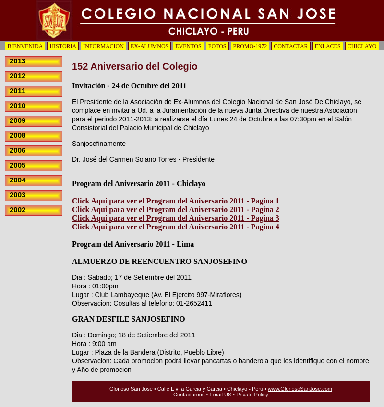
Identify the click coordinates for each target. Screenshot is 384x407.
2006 (17, 150)
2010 (17, 105)
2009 (17, 120)
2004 (17, 180)
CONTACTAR (291, 46)
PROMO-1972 (250, 46)
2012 (17, 76)
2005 (17, 165)
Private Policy (252, 394)
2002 (17, 209)
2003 (17, 195)
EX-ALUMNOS (149, 46)
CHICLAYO (362, 46)
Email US (220, 394)
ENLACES (328, 46)
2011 (17, 90)
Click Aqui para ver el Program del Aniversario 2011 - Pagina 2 (175, 209)
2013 (17, 61)
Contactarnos (188, 394)
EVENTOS (188, 46)
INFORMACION (103, 46)
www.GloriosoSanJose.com (300, 389)
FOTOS (217, 46)
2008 (17, 135)
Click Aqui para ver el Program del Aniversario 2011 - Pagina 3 (175, 218)
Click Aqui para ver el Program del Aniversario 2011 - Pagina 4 (175, 227)
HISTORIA (62, 46)
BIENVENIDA (25, 46)
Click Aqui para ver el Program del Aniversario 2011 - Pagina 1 (175, 201)
